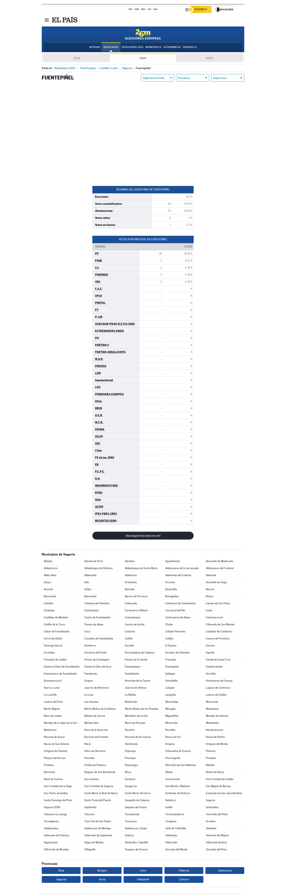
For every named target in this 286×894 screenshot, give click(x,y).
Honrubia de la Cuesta (137, 681)
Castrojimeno (132, 618)
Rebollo (210, 765)
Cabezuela (131, 604)
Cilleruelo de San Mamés (220, 625)
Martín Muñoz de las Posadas (141, 709)
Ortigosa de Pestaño (55, 751)
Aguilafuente (172, 561)
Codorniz (130, 632)
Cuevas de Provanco (218, 639)
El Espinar (171, 646)
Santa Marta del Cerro (137, 793)
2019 (76, 58)
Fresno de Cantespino (96, 660)
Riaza (128, 772)
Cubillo (129, 639)
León (143, 871)
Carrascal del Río (175, 611)
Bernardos (90, 596)
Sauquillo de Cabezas (137, 800)
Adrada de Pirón (93, 561)
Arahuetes (131, 582)
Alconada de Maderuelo (219, 561)
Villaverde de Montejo (56, 850)
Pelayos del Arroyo (55, 758)
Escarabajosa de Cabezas (140, 653)
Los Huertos (91, 702)
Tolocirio (89, 814)
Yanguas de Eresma (136, 850)
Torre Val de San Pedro (97, 821)
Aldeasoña (90, 575)
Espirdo (210, 653)
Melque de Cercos (94, 716)
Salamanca (225, 871)
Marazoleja (171, 702)
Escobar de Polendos (177, 653)
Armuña (48, 589)
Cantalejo (49, 611)
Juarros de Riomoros (96, 688)
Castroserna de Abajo (177, 618)
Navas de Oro (173, 737)
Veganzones (51, 843)
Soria (102, 880)
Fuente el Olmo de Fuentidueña (62, 667)
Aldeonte (211, 575)
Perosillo (89, 758)
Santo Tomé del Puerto (97, 800)
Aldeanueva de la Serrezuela (182, 568)
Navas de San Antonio (56, 744)
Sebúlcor (170, 800)
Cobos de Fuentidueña (56, 632)
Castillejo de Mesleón (56, 618)
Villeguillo (89, 850)
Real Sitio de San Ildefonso (180, 765)
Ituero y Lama (52, 688)
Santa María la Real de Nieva (101, 793)
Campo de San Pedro (218, 604)
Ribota (169, 772)
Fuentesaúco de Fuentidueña (60, 674)
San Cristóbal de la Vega (58, 786)
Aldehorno (131, 575)
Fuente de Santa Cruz (218, 660)
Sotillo (169, 807)
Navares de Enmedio (96, 737)
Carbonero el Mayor (136, 611)
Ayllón (87, 589)
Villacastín (171, 843)
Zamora (184, 880)
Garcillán (211, 674)
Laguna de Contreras (218, 688)
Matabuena (212, 709)
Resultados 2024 (132, 47)
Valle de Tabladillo (175, 829)
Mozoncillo (171, 723)
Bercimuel (50, 596)
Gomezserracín (53, 681)
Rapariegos (131, 765)
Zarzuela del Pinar (216, 850)
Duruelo (129, 646)
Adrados (130, 561)
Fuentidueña (132, 674)
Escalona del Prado (95, 653)
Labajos (169, 688)
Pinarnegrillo (172, 758)
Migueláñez (172, 716)
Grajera (88, 681)
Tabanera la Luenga (55, 814)
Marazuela (212, 702)
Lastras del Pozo (53, 702)
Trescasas (131, 821)
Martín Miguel (52, 709)
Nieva (87, 744)
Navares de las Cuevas (138, 737)
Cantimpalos (91, 611)
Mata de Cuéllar (53, 716)
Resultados (111, 47)
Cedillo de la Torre (54, 625)
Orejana (170, 744)
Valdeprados (51, 829)
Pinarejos (130, 758)
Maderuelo (131, 702)
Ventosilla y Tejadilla (136, 843)
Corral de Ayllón (53, 639)
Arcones (170, 582)
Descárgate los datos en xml (143, 536)
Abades (48, 561)
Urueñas (211, 821)
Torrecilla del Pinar (217, 814)
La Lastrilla (50, 695)
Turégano (170, 821)
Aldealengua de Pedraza (98, 568)
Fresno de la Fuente (136, 660)
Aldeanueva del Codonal (220, 568)
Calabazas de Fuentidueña (180, 604)
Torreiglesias (51, 821)
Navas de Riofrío (215, 737)
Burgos (102, 871)
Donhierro (90, 646)
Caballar (49, 604)
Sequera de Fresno (136, 807)
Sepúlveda (90, 807)
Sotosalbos (212, 807)
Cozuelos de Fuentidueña (98, 639)
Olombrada (131, 744)
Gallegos (170, 674)
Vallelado (211, 829)
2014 (142, 58)
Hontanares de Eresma (219, 681)
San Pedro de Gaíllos (56, 793)
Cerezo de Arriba (134, 625)
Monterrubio (91, 723)
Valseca (129, 836)
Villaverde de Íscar (216, 843)
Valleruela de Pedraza (56, 836)
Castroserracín (214, 618)
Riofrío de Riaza (215, 772)
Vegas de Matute (94, 843)
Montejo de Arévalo (217, 716)
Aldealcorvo (51, 568)
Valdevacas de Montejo (97, 829)
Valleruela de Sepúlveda (98, 836)
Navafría (130, 730)
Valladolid (143, 880)
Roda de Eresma (53, 779)
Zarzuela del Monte (176, 850)
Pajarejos (130, 751)
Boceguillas (172, 596)
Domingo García (53, 646)
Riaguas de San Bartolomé (99, 772)
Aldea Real (50, 575)
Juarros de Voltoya (136, 688)
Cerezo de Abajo (93, 625)
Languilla (170, 695)
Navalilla (170, 730)
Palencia (184, 871)
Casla (209, 611)
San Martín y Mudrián (177, 786)
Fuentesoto (90, 674)
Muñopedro (212, 723)
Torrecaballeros (174, 814)
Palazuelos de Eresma (178, 751)
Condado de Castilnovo (219, 632)
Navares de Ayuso (54, 737)
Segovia (210, 800)
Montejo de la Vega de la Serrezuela (62, 723)
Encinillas (49, 653)
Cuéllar (169, 639)
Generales (190, 47)
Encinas (210, 646)
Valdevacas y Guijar (136, 829)
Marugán (170, 709)
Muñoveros (50, 730)
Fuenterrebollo (214, 667)
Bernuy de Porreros (136, 596)
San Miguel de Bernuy (218, 786)
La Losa (88, 695)
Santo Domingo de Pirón (58, 800)
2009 (209, 58)
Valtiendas (171, 836)
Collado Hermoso (175, 632)
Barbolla (130, 589)
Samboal (130, 779)
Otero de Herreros (95, 751)
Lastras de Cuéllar (216, 695)
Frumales (170, 660)
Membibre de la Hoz (136, 716)
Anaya (47, 582)
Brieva (209, 596)
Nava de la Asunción (96, 730)
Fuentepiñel (172, 667)
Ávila (61, 871)
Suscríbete (202, 9)
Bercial (210, 589)
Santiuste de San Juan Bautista (224, 793)
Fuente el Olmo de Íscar (98, 667)
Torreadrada (132, 814)
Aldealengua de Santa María (141, 568)
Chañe (169, 625)
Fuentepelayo (132, 667)
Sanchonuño (172, 779)
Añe (86, 582)
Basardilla (171, 589)
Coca (87, 632)
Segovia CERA (52, 807)
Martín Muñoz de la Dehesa (100, 709)
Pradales (211, 758)
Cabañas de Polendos (96, 604)
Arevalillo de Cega (216, 582)
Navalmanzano (214, 730)
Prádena (49, 765)
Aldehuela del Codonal (178, 575)
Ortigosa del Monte (217, 744)
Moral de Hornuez (135, 723)
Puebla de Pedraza (95, 765)
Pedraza (211, 751)
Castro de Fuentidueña (97, 618)
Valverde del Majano (217, 836)
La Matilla (130, 695)
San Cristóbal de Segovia (98, 786)
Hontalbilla (171, 681)
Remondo (49, 772)
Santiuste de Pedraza (177, 793)
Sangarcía (131, 786)
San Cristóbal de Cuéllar (220, 779)
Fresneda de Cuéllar (55, 660)
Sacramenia (91, 779)
